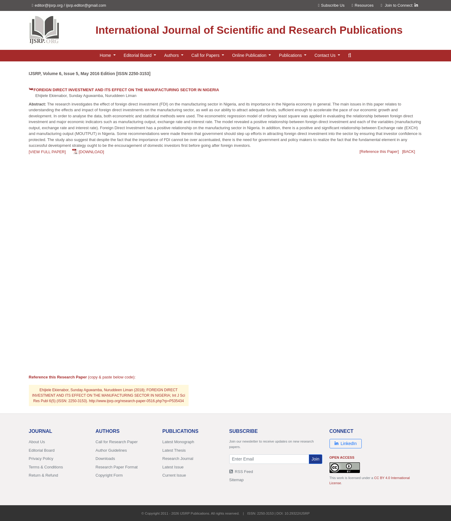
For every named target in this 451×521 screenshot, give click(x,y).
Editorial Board (42, 450)
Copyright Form (109, 475)
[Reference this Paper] (379, 151)
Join (315, 459)
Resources (363, 5)
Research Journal (177, 458)
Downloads (105, 458)
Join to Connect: (401, 5)
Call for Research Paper (117, 442)
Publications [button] (291, 55)
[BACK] (408, 151)
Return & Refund (43, 475)
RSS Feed (241, 471)
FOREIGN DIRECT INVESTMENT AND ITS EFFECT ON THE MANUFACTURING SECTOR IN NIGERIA (126, 90)
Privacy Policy (41, 458)
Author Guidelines (111, 450)
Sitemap (236, 480)
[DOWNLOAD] (91, 152)
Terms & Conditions (46, 467)
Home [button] (106, 55)
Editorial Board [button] (138, 55)
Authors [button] (172, 55)
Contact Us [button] (325, 55)
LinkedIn (346, 443)
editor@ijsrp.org (49, 5)
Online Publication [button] (250, 55)
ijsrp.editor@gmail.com (86, 5)
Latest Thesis (174, 450)
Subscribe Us (331, 5)
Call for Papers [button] (205, 55)
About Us (37, 442)
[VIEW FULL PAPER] (47, 152)
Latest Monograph (178, 442)
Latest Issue (173, 467)
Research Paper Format (117, 467)
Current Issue (174, 475)
